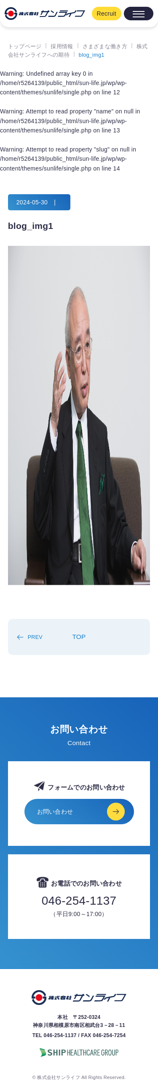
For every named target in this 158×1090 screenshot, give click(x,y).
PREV (35, 637)
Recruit (106, 13)
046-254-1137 (79, 901)
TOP (79, 636)
